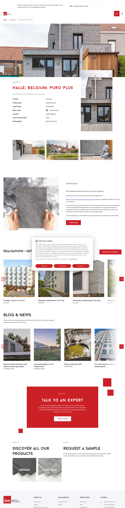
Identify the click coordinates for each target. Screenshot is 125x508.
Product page (73, 222)
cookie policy (73, 259)
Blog (81, 504)
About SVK (37, 502)
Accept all (81, 266)
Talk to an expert (62, 419)
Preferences (62, 266)
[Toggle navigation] (116, 13)
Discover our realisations (110, 252)
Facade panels (62, 502)
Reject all (44, 266)
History (36, 504)
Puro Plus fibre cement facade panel (81, 199)
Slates (60, 504)
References (83, 502)
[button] (121, 279)
